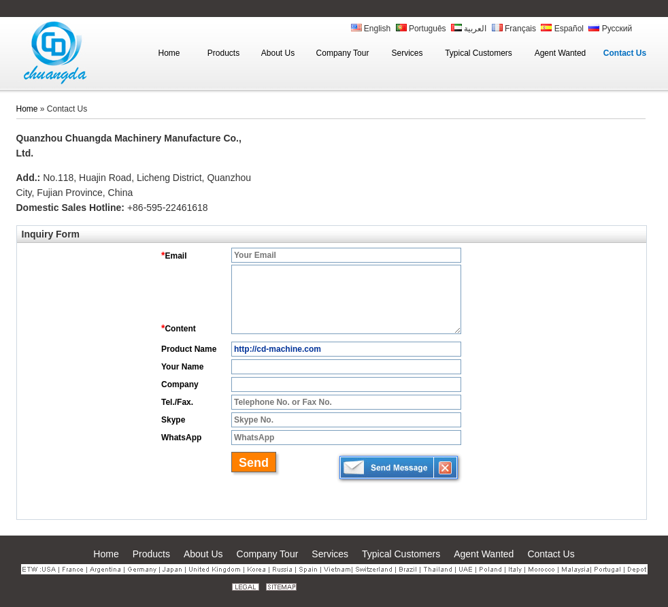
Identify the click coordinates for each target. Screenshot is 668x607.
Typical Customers (401, 553)
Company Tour (268, 553)
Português (421, 28)
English (371, 28)
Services (330, 553)
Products (151, 553)
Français (514, 28)
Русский (610, 28)
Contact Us (550, 553)
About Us (203, 553)
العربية (468, 28)
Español (562, 28)
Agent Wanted (484, 553)
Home (27, 109)
